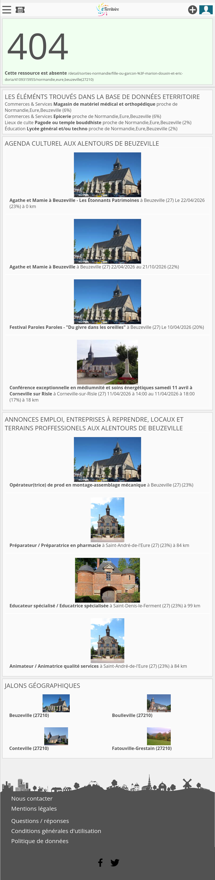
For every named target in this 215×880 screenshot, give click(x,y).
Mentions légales (34, 808)
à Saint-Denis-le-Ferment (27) (90, 606)
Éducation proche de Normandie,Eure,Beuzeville (87, 129)
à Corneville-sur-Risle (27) (101, 390)
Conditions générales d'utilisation (56, 831)
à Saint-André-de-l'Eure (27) (84, 545)
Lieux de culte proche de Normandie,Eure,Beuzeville (94, 122)
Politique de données (40, 841)
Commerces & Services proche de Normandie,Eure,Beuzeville (78, 116)
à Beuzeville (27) (92, 200)
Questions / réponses (40, 821)
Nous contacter (32, 798)
